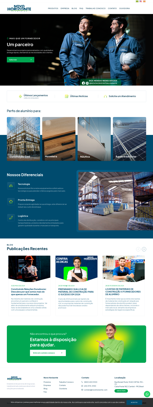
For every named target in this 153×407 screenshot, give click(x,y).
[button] (75, 83)
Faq (81, 8)
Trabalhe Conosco (96, 8)
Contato (112, 8)
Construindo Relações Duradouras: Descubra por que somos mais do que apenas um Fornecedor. (29, 292)
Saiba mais (20, 60)
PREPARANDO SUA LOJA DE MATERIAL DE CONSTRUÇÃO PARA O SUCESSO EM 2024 (76, 292)
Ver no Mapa (121, 391)
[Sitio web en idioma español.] (144, 1)
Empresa (65, 8)
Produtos (53, 8)
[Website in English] (141, 1)
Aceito (134, 402)
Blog (74, 8)
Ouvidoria (124, 8)
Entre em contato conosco (47, 353)
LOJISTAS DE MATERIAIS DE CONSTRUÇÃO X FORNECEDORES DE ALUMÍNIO (123, 292)
